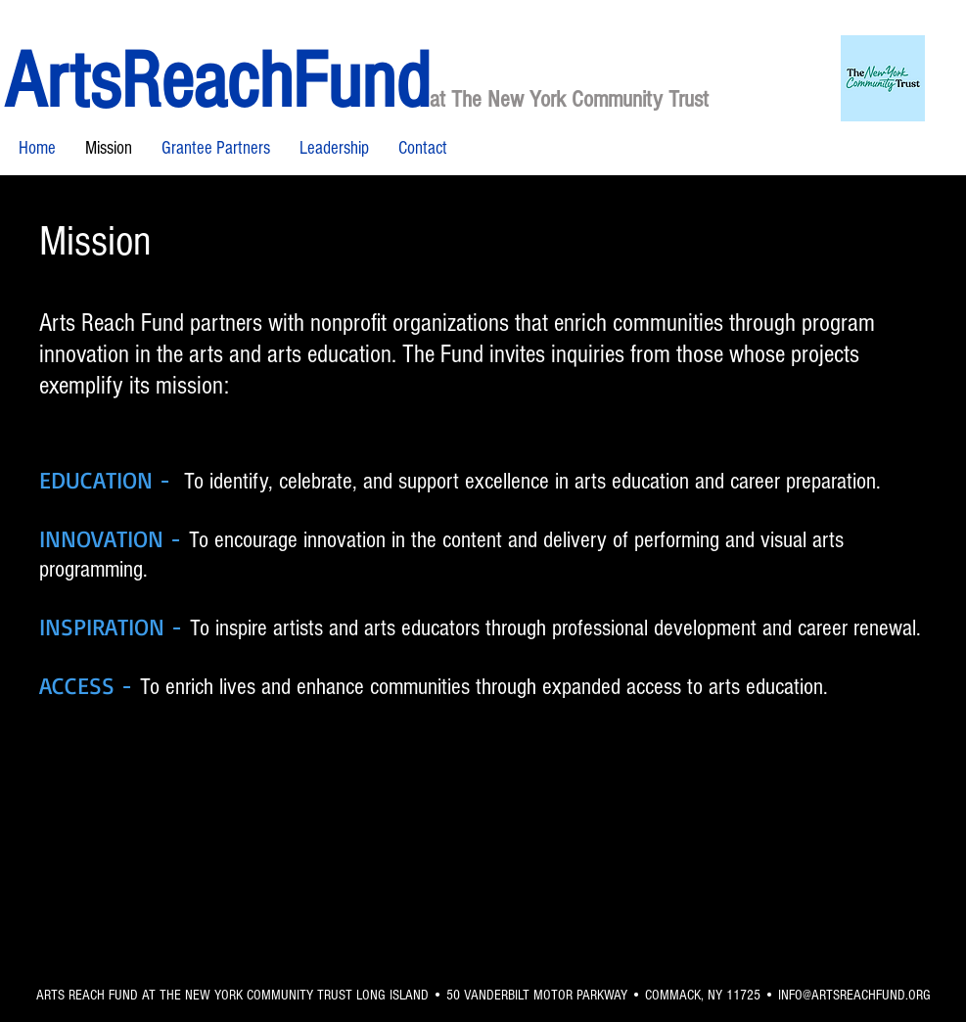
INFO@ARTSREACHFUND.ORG (854, 995)
